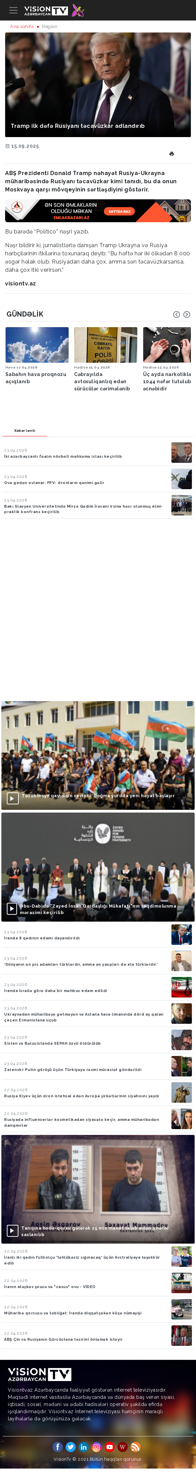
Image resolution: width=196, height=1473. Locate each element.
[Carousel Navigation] (181, 314)
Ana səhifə (22, 26)
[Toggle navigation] (13, 10)
